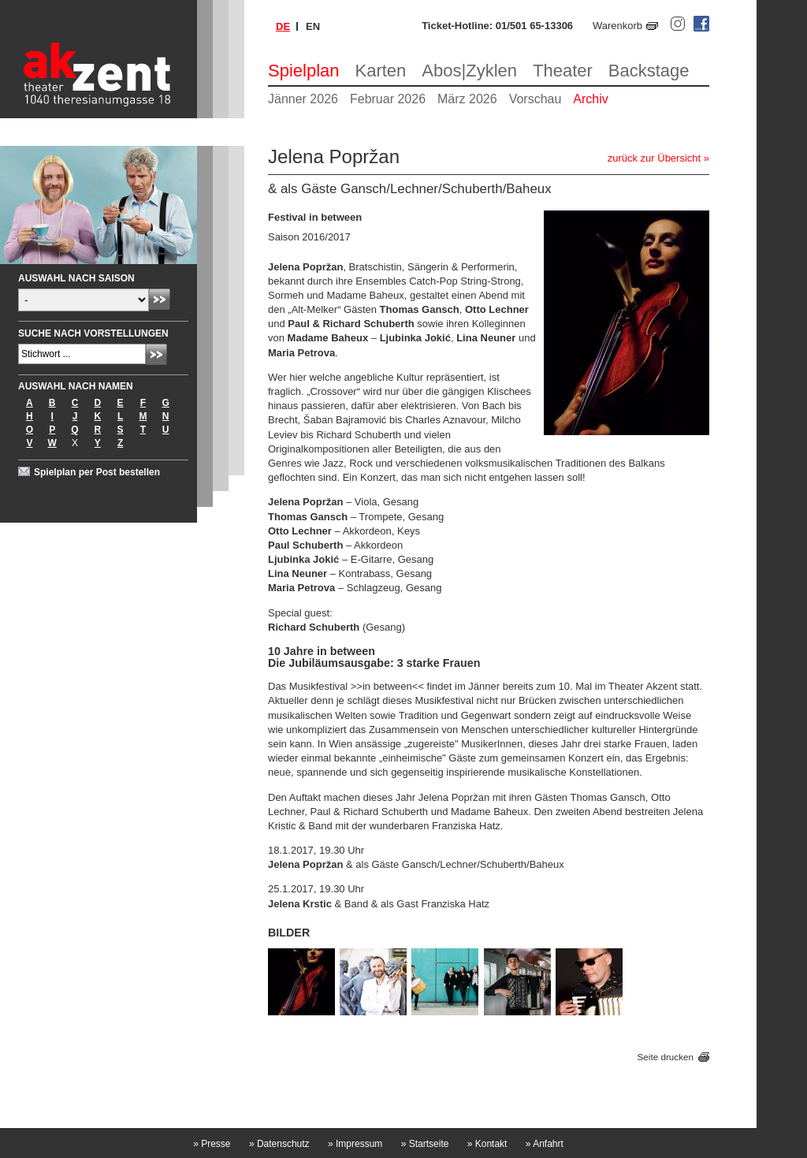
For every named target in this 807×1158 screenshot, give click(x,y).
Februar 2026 (388, 99)
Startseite (425, 1143)
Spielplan (304, 70)
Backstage (649, 70)
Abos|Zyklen (469, 70)
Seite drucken (666, 1057)
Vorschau (535, 99)
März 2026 (467, 99)
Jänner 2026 (303, 99)
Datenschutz (279, 1143)
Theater (563, 70)
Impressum (355, 1143)
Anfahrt (544, 1143)
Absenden (159, 299)
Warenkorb (617, 26)
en (313, 26)
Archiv (590, 99)
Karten (381, 70)
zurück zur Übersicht (654, 158)
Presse (211, 1143)
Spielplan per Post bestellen (97, 472)
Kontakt (487, 1143)
